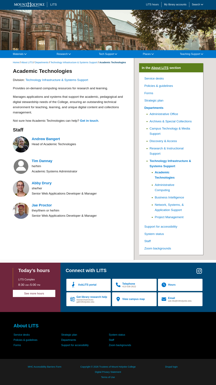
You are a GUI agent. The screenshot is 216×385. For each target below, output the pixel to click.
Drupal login (171, 366)
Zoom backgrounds (157, 248)
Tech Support (108, 54)
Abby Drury (42, 183)
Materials (19, 54)
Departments (41, 62)
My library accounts (175, 4)
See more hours (34, 293)
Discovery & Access (163, 141)
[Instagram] (199, 272)
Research (64, 54)
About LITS (27, 62)
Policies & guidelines (158, 85)
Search (197, 4)
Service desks (154, 78)
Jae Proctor (42, 205)
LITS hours (152, 4)
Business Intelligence (169, 197)
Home (16, 62)
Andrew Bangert (46, 139)
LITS (53, 4)
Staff (147, 241)
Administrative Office (163, 114)
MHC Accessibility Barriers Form (44, 366)
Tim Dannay (42, 161)
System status (154, 234)
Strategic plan (153, 100)
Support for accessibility (160, 226)
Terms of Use (108, 377)
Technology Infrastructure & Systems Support (73, 62)
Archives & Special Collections (170, 121)
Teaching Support (191, 54)
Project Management (169, 217)
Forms (148, 93)
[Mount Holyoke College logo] (30, 4)
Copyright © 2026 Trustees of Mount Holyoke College (108, 366)
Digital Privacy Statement (108, 372)
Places (148, 54)
